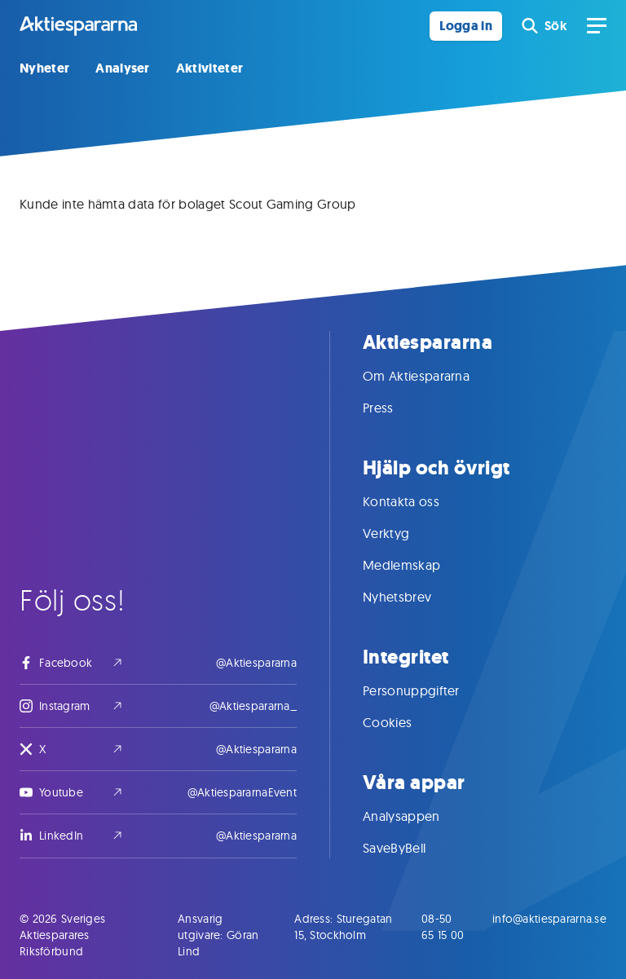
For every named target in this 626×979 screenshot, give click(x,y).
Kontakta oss (417, 501)
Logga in (465, 25)
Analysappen (418, 816)
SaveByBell (410, 848)
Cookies (403, 722)
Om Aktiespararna (432, 376)
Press (394, 407)
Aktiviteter (210, 68)
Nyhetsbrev (413, 597)
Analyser (122, 68)
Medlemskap (418, 565)
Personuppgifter (427, 690)
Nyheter (44, 68)
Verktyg (402, 533)
